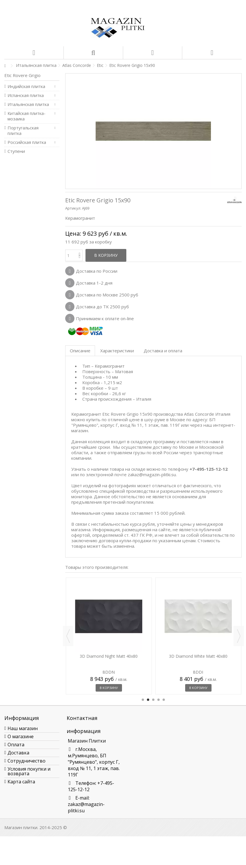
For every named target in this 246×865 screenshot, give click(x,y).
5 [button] (164, 700)
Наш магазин (23, 728)
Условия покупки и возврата (29, 771)
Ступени (16, 151)
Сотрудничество (26, 760)
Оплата (16, 744)
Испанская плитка (26, 95)
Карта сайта (21, 781)
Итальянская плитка (28, 104)
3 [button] (153, 700)
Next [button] (239, 636)
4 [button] (158, 700)
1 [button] (143, 700)
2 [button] (148, 700)
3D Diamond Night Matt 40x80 (109, 656)
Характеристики (117, 350)
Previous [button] (68, 636)
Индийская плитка (26, 86)
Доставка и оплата (163, 350)
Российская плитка (27, 142)
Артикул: (73, 208)
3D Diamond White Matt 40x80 (198, 656)
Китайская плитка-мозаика (26, 116)
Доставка (18, 752)
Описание (80, 350)
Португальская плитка (23, 130)
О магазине (21, 736)
